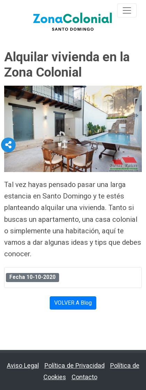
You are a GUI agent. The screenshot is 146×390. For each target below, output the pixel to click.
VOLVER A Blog (73, 302)
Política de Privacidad (74, 365)
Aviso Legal (23, 365)
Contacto (84, 377)
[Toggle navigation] (127, 10)
